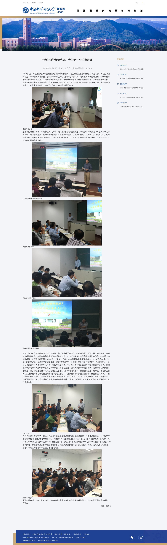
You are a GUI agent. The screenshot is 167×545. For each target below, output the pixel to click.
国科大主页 (26, 2)
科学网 (48, 534)
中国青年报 (56, 534)
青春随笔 (129, 8)
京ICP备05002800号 (29, 540)
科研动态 (97, 8)
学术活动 (122, 8)
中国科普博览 (77, 534)
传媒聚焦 (135, 8)
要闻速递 (84, 8)
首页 (78, 8)
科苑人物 (110, 8)
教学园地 (91, 8)
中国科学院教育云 (37, 534)
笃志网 (41, 2)
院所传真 (103, 8)
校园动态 (116, 8)
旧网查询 (86, 534)
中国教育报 (66, 534)
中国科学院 (26, 534)
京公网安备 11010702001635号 (48, 540)
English (34, 2)
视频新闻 (141, 8)
